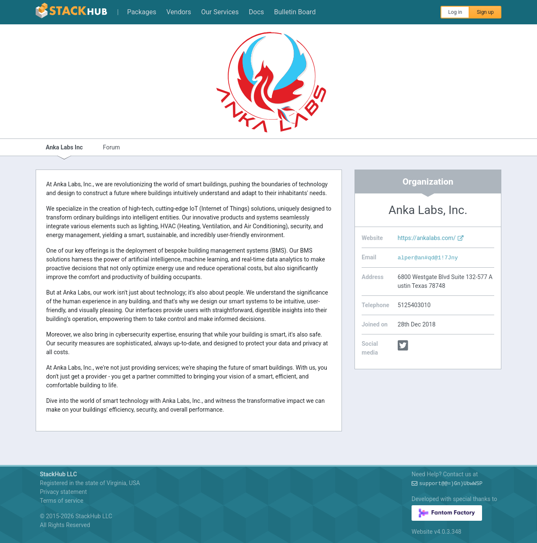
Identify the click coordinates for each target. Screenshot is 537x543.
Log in (455, 12)
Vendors (179, 12)
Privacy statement (63, 491)
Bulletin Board (294, 12)
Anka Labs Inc (64, 147)
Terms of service (61, 500)
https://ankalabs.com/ (431, 238)
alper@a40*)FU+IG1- (428, 258)
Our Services (220, 12)
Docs (256, 12)
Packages (141, 12)
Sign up (485, 12)
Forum (111, 147)
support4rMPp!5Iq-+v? (450, 484)
